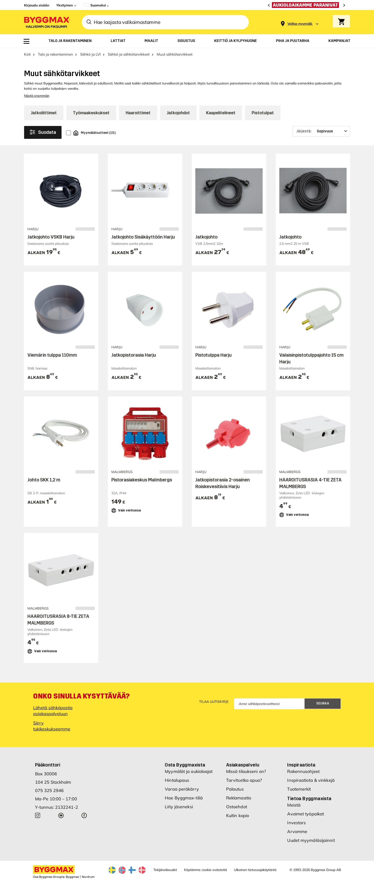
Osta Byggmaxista (185, 765)
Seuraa (322, 703)
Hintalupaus (177, 780)
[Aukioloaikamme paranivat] (306, 5)
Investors (296, 822)
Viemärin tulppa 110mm (52, 355)
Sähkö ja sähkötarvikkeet (129, 54)
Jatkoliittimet (44, 112)
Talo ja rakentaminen (55, 54)
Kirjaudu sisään (36, 5)
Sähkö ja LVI (90, 54)
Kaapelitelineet (220, 112)
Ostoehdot (236, 806)
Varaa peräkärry (182, 789)
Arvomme (297, 831)
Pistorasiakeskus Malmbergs (141, 480)
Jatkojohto (206, 237)
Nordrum (88, 877)
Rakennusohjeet (303, 771)
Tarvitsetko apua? (244, 780)
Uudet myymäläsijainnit (311, 840)
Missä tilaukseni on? (246, 771)
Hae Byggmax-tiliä (184, 798)
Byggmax (72, 877)
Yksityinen (64, 5)
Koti (27, 54)
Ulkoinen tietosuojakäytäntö (255, 870)
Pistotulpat (263, 112)
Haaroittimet (138, 112)
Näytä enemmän (36, 96)
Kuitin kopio (237, 815)
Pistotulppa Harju (213, 355)
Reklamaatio (238, 798)
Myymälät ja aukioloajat (189, 771)
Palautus (235, 789)
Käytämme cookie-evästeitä (205, 870)
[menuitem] (26, 41)
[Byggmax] (46, 22)
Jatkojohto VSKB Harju (50, 237)
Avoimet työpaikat (305, 814)
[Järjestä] (321, 131)
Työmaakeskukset (91, 112)
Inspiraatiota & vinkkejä (310, 780)
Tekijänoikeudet (165, 870)
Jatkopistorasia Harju (133, 355)
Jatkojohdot (178, 112)
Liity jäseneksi (179, 806)
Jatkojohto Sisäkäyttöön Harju (143, 237)
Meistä (294, 805)
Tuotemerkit (299, 789)
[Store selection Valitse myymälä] (300, 23)
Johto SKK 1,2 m (43, 480)
